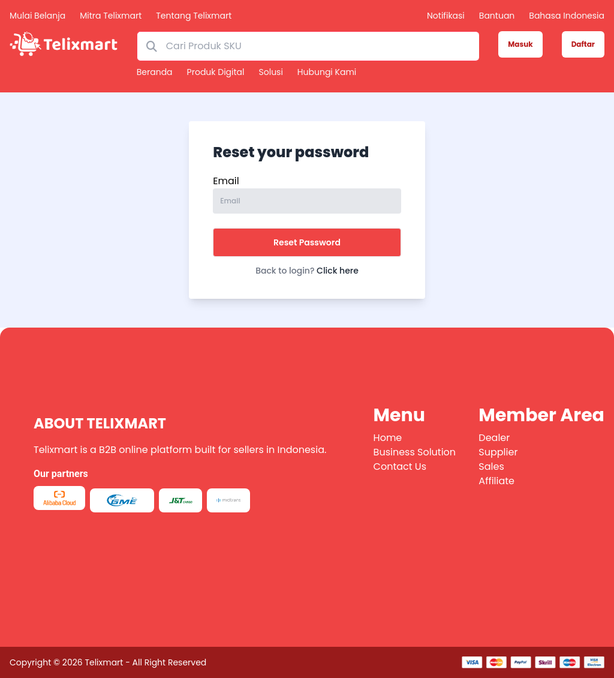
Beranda (155, 72)
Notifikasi (446, 16)
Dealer (494, 438)
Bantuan (497, 16)
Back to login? (307, 270)
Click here (338, 271)
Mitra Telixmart (111, 16)
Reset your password (291, 152)
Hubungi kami (326, 72)
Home (388, 438)
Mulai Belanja (37, 16)
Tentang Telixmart (193, 16)
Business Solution (415, 452)
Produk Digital (216, 72)
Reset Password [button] (307, 242)
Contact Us (400, 466)
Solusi (271, 72)
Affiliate (496, 481)
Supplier (497, 452)
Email (226, 181)
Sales (491, 466)
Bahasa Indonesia (566, 16)
